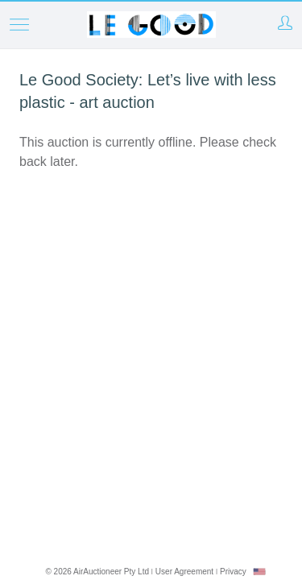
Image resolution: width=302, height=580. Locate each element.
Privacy (233, 571)
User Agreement (184, 571)
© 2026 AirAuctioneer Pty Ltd (97, 571)
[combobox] (259, 571)
